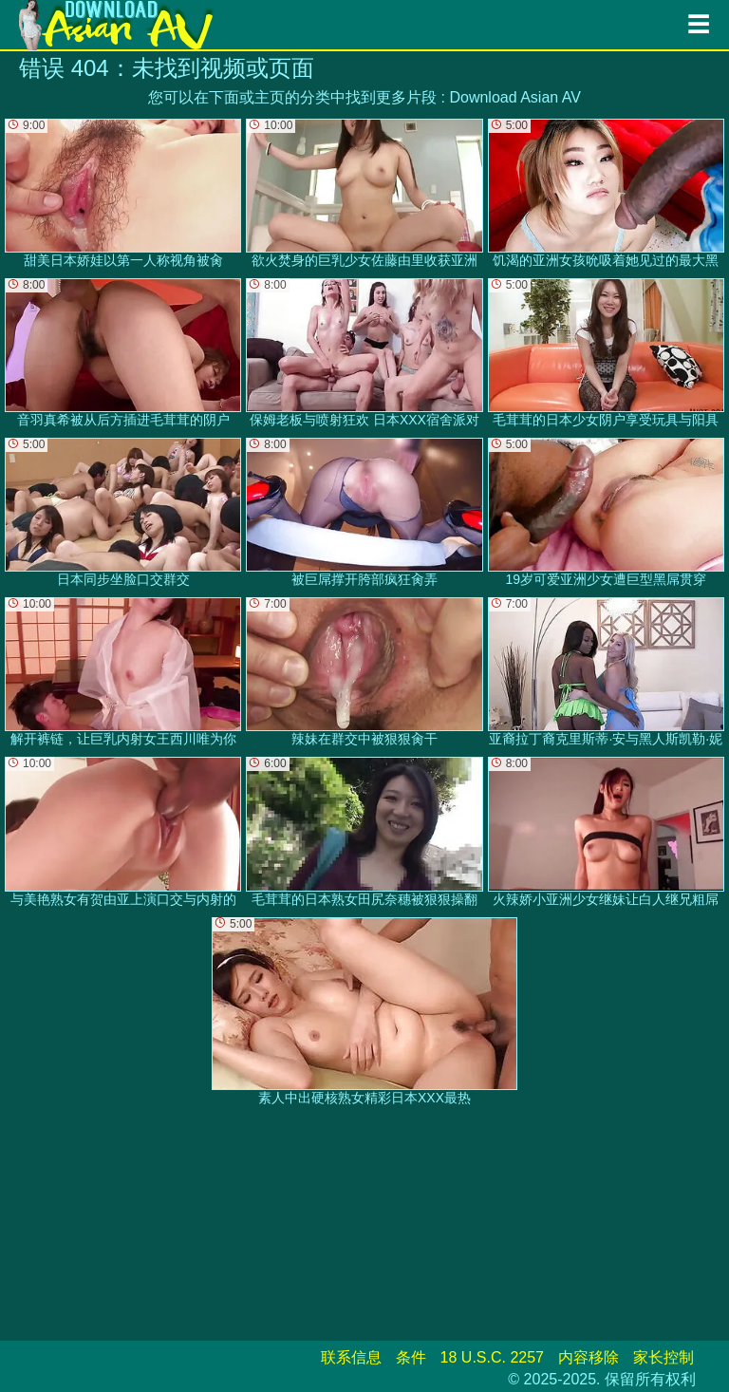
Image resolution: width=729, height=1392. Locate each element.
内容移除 (588, 1357)
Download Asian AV (514, 97)
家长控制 (663, 1357)
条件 (411, 1357)
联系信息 (351, 1357)
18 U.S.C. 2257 (492, 1357)
